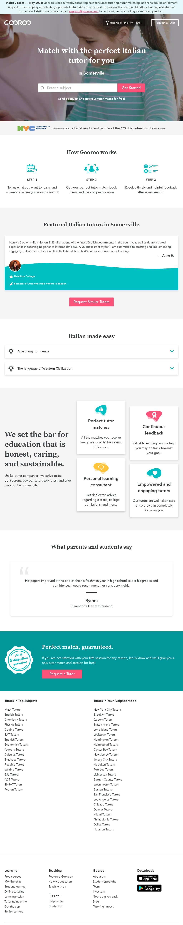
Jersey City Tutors (105, 759)
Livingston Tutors (105, 774)
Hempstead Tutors (106, 744)
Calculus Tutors (14, 754)
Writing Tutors (14, 769)
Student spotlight (104, 881)
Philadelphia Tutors (106, 819)
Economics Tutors (16, 744)
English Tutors (14, 714)
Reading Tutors (14, 764)
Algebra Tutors (14, 749)
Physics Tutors (14, 724)
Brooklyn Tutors (104, 714)
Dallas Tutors (102, 824)
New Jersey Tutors (106, 754)
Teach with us (57, 886)
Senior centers (13, 911)
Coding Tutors (14, 729)
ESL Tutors (11, 774)
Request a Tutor (165, 23)
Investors (99, 891)
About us (99, 876)
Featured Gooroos (61, 876)
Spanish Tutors (14, 739)
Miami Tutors (102, 814)
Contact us (56, 906)
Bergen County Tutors (108, 779)
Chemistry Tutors (16, 719)
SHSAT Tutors (14, 784)
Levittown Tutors (104, 734)
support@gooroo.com (83, 11)
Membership (12, 881)
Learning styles (14, 896)
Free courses (12, 876)
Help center (56, 901)
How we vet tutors (61, 881)
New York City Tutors (107, 709)
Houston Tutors (104, 829)
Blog (96, 901)
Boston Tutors (103, 789)
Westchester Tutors (106, 784)
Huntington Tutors (106, 739)
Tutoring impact (103, 906)
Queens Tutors (103, 719)
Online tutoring (14, 891)
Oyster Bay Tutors (105, 749)
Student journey (14, 886)
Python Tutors (14, 789)
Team (96, 886)
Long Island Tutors (105, 729)
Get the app (12, 906)
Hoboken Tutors (104, 764)
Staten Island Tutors (106, 724)
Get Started (131, 88)
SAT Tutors (12, 734)
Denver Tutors (103, 809)
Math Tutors (12, 709)
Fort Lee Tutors (103, 769)
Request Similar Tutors (91, 302)
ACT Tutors (12, 779)
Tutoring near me (15, 901)
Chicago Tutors (103, 804)
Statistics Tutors (15, 759)
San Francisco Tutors (107, 794)
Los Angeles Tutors (106, 799)
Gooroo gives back (105, 896)
